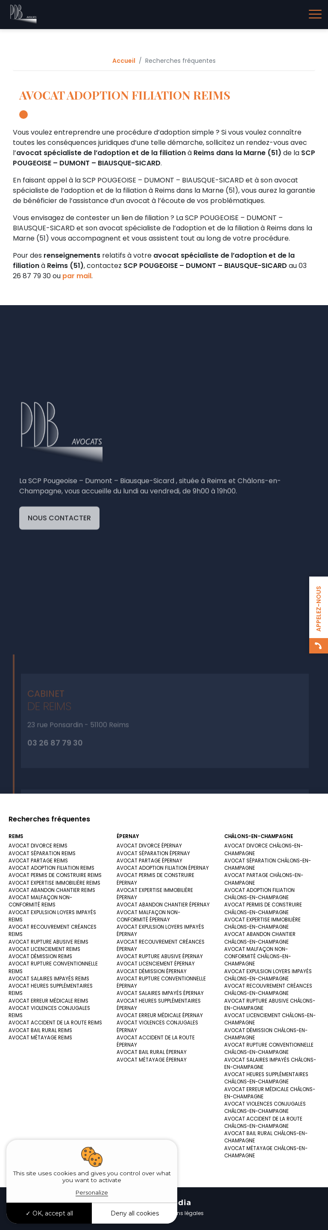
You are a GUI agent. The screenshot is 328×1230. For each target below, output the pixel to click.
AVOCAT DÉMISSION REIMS (40, 956)
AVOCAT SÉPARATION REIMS (42, 853)
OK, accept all (49, 1213)
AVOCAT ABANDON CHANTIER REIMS (52, 890)
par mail (76, 276)
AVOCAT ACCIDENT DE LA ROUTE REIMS (55, 1022)
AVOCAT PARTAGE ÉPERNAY (149, 860)
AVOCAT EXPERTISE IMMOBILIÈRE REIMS (54, 883)
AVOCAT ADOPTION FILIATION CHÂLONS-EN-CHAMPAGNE (259, 894)
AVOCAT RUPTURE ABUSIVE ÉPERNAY (160, 956)
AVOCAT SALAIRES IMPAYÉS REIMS (49, 978)
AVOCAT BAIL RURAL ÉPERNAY (152, 1052)
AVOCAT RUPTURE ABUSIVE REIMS (48, 942)
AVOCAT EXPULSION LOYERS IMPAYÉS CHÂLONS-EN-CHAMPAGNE (268, 975)
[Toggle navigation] (315, 14)
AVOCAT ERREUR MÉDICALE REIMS (48, 1001)
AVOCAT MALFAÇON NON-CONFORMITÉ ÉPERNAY (148, 916)
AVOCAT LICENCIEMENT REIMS (44, 949)
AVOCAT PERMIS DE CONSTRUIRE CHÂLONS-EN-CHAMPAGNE (263, 908)
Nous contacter (59, 597)
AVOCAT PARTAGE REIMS (38, 860)
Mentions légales (182, 1213)
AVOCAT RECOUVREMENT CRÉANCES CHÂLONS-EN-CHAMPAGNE (268, 990)
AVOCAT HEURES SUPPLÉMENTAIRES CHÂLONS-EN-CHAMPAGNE (266, 1078)
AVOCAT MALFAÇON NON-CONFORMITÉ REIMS (40, 901)
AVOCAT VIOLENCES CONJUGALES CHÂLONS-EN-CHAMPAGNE (265, 1108)
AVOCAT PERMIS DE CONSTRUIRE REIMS (55, 875)
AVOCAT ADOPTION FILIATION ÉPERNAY (163, 868)
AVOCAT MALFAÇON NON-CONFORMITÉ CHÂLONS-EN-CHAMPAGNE (257, 957)
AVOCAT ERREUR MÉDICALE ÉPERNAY (160, 1015)
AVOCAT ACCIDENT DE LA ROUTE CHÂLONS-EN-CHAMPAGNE (263, 1122)
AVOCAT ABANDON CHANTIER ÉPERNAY (163, 904)
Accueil (123, 60)
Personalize (92, 1192)
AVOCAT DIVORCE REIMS (38, 845)
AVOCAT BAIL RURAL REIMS (40, 1030)
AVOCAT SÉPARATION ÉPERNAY (153, 853)
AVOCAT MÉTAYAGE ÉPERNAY (152, 1059)
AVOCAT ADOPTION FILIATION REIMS (51, 868)
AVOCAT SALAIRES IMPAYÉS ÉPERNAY (160, 993)
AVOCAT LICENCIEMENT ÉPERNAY (156, 963)
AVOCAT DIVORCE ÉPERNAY (149, 845)
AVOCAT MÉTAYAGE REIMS (40, 1037)
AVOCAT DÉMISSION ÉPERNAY (152, 971)
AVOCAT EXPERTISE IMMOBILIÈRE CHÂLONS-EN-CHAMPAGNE (262, 923)
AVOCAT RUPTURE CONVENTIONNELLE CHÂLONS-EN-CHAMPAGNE (268, 1049)
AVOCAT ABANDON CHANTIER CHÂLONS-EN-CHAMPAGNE (260, 938)
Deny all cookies (135, 1213)
